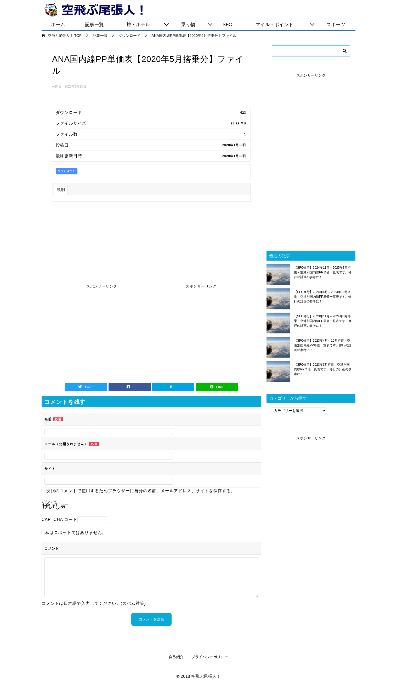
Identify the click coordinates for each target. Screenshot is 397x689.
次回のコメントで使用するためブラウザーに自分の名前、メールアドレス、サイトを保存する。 (140, 491)
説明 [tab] (61, 190)
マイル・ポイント (274, 24)
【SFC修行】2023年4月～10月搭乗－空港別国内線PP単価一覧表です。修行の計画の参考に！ (322, 345)
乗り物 (188, 24)
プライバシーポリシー (209, 657)
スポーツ (335, 24)
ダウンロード (66, 170)
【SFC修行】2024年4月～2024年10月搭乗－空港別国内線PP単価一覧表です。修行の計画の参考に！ (322, 296)
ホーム (58, 24)
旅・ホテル (138, 24)
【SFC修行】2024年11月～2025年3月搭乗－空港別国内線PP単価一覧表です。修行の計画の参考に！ (322, 272)
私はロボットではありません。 (75, 532)
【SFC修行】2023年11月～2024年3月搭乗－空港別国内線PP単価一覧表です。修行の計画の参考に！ (322, 321)
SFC (227, 24)
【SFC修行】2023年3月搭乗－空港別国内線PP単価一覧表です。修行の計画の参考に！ (322, 369)
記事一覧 (94, 24)
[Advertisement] (151, 241)
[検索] (311, 51)
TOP (65, 35)
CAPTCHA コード (59, 519)
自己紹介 (176, 657)
